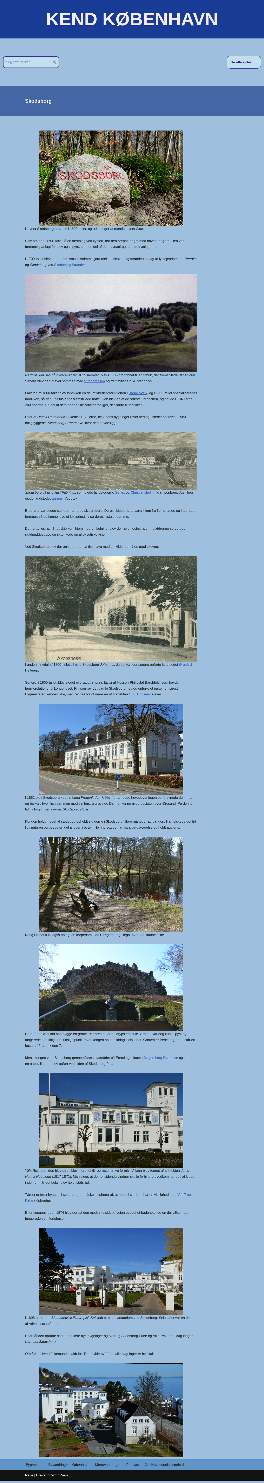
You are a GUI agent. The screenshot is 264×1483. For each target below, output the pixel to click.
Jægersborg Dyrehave (161, 1059)
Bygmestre (34, 1467)
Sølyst (120, 493)
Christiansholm (142, 493)
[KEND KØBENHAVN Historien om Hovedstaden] (132, 19)
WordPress (60, 1477)
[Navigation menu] (244, 62)
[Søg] (26, 62)
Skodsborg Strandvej (109, 265)
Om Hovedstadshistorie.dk (165, 1467)
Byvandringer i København (69, 1467)
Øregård (186, 665)
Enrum (57, 499)
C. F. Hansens (141, 695)
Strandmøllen (113, 381)
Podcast (133, 1467)
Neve (29, 1477)
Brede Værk (138, 393)
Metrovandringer (108, 1467)
